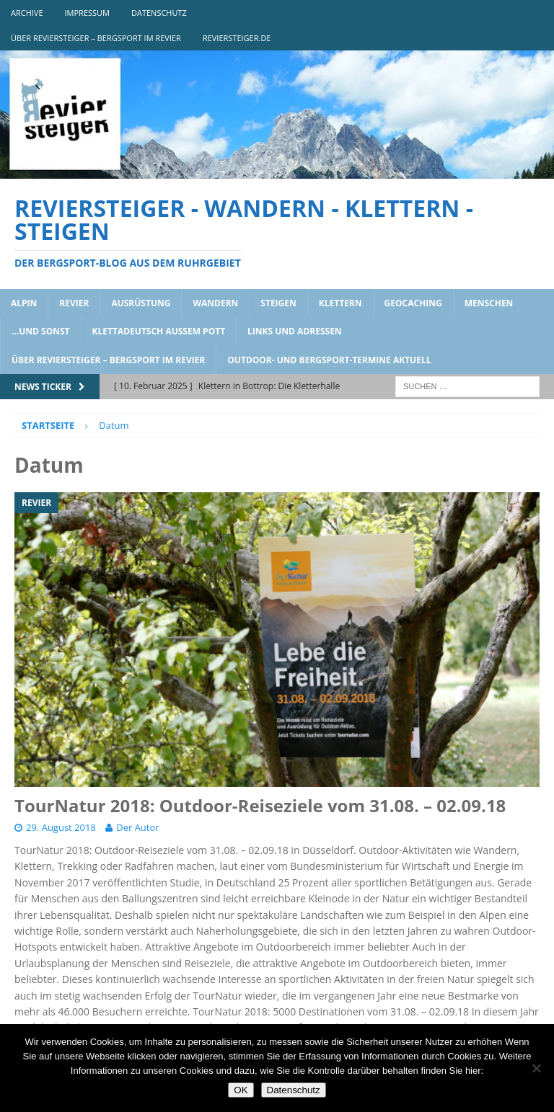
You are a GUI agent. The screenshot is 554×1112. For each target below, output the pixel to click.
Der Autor (137, 827)
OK (240, 1090)
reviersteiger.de (237, 37)
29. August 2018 (61, 827)
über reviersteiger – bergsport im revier (96, 37)
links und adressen (294, 331)
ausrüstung (140, 303)
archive (27, 12)
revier (74, 303)
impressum (87, 12)
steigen (278, 303)
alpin (24, 303)
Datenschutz (293, 1090)
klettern (340, 303)
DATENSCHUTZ (159, 12)
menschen (489, 303)
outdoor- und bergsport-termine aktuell (329, 360)
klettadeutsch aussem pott (159, 331)
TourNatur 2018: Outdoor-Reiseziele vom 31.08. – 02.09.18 (260, 805)
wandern (215, 303)
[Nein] (536, 1068)
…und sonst (41, 331)
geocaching (413, 303)
